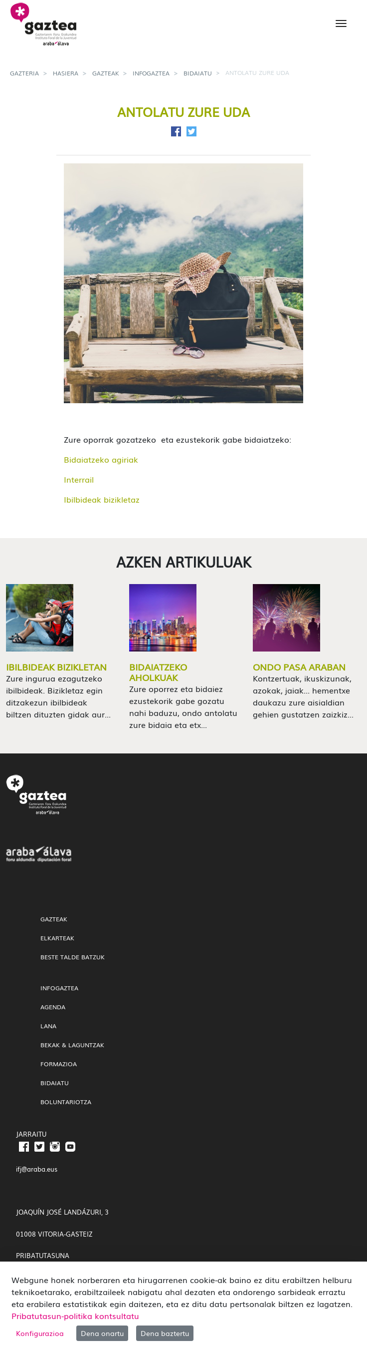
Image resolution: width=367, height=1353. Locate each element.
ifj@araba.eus (36, 1169)
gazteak (105, 72)
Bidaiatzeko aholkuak (158, 671)
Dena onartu (102, 1333)
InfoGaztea (151, 72)
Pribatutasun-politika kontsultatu (75, 1316)
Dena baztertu (165, 1333)
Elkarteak (57, 937)
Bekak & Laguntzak (72, 1044)
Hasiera (65, 72)
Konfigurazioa (40, 1333)
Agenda (52, 1006)
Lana (48, 1025)
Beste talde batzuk (72, 956)
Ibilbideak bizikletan (56, 666)
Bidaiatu (198, 72)
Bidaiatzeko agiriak (101, 459)
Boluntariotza (65, 1101)
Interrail (79, 479)
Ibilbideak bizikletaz (102, 499)
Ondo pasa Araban (299, 666)
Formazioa (58, 1063)
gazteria (24, 72)
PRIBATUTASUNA (42, 1255)
